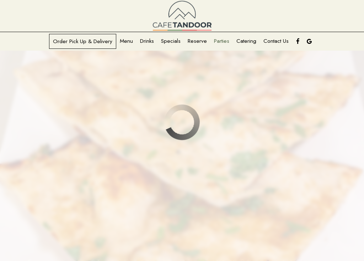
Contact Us (276, 41)
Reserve (197, 41)
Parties (221, 41)
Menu (126, 41)
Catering (246, 41)
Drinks (147, 41)
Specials (171, 41)
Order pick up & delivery (82, 41)
